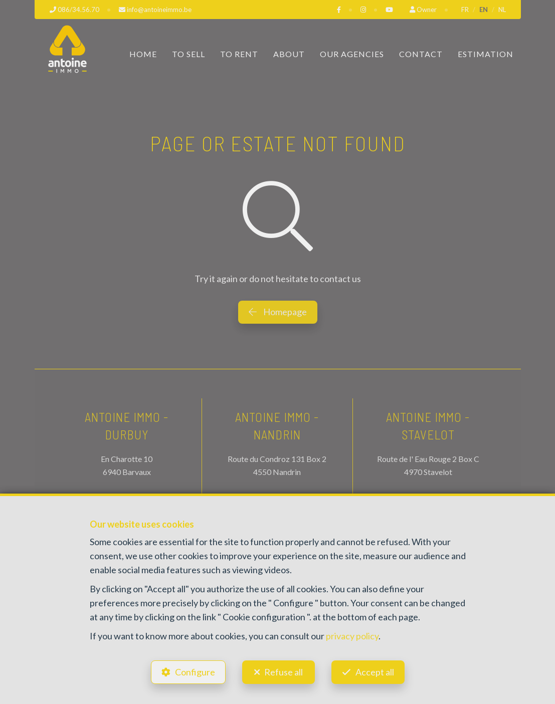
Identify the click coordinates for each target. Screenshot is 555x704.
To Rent (239, 54)
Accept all (374, 671)
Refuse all (283, 671)
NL (502, 10)
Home (143, 54)
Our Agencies (352, 54)
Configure (195, 671)
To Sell (188, 54)
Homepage (278, 311)
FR (465, 10)
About (289, 54)
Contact (421, 54)
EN (483, 10)
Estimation (485, 54)
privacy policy (352, 635)
